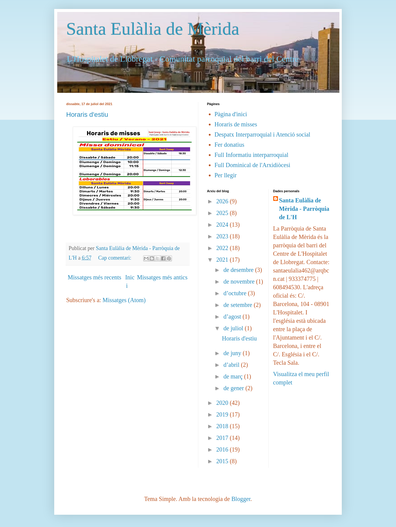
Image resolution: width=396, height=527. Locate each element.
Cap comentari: (115, 258)
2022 (223, 248)
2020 (223, 402)
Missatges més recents (94, 277)
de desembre (239, 269)
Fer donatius (229, 144)
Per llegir (225, 175)
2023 (223, 236)
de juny (233, 353)
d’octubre (235, 293)
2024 (223, 224)
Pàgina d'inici (230, 114)
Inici (129, 281)
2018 (223, 426)
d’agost (233, 316)
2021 (223, 259)
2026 (223, 201)
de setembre (238, 305)
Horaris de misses (235, 124)
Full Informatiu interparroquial (251, 155)
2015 (223, 461)
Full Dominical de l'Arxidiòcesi (252, 165)
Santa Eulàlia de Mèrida (152, 29)
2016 (223, 449)
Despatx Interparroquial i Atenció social (262, 134)
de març (233, 376)
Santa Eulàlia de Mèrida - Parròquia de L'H (304, 208)
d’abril (232, 364)
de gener (234, 388)
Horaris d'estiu (87, 114)
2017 (223, 437)
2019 (223, 414)
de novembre (239, 281)
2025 (223, 213)
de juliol (234, 328)
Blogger (240, 499)
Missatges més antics (162, 277)
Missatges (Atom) (124, 300)
